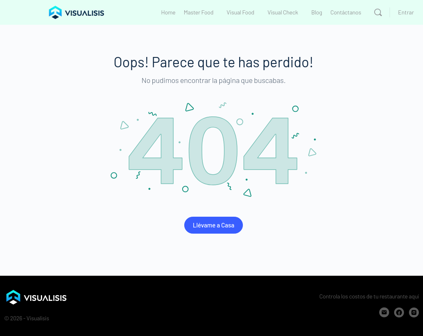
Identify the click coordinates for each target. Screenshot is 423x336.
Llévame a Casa (214, 225)
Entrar (406, 12)
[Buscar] (378, 12)
